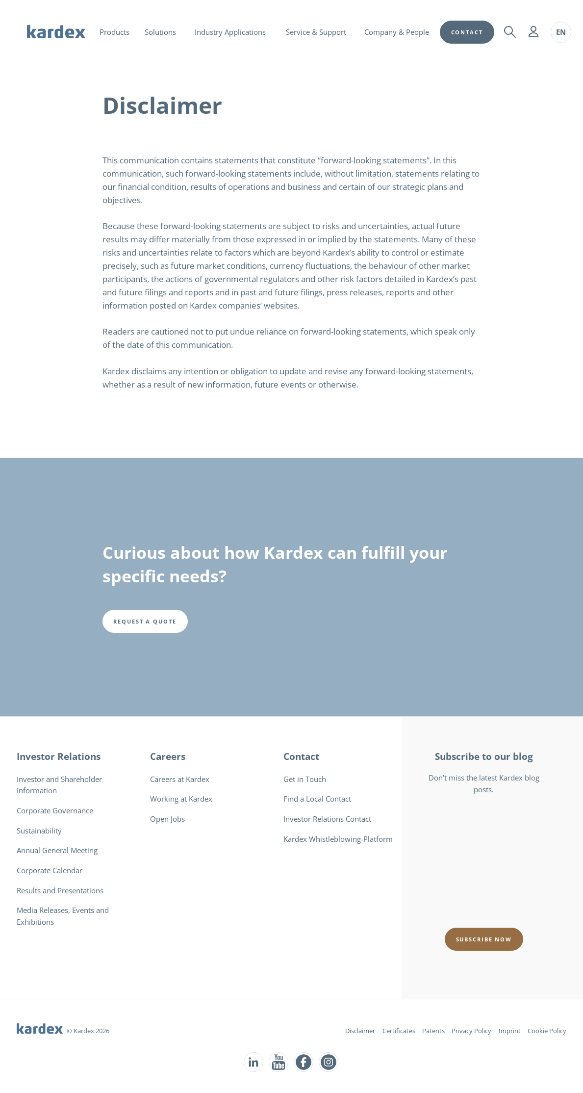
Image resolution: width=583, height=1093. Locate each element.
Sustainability (39, 830)
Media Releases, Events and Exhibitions (63, 916)
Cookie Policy (547, 1030)
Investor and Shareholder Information (59, 785)
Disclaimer (360, 1030)
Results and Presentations (60, 890)
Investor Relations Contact (327, 819)
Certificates (398, 1030)
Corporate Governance (55, 810)
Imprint (510, 1030)
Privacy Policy (471, 1030)
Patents (433, 1030)
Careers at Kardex (179, 779)
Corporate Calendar (49, 870)
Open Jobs (167, 819)
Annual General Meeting (57, 850)
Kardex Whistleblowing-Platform (338, 839)
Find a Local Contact (317, 799)
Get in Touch (304, 779)
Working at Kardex (181, 799)
